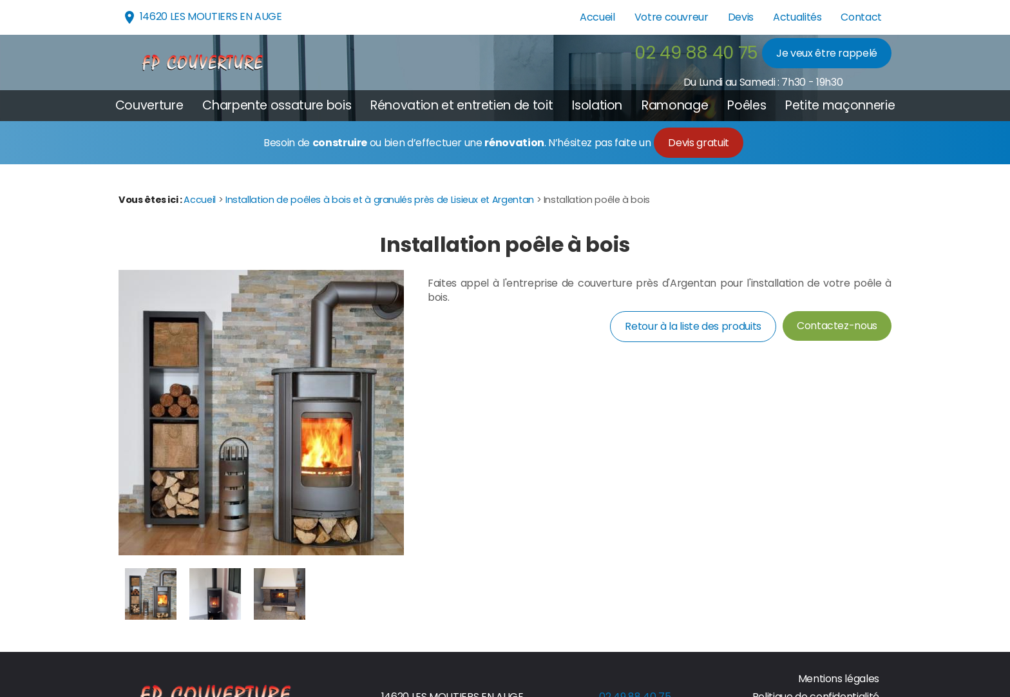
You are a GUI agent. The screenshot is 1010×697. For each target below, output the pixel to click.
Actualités (797, 17)
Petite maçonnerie (840, 105)
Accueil (597, 17)
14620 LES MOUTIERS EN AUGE (202, 17)
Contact (861, 17)
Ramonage (675, 105)
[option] (151, 594)
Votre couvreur (671, 17)
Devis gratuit (698, 142)
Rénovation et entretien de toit (461, 105)
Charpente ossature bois (276, 105)
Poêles (746, 105)
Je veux (826, 53)
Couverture (149, 105)
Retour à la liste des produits (693, 326)
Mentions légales (838, 678)
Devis (741, 17)
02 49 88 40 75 (696, 52)
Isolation (597, 105)
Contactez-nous (837, 325)
